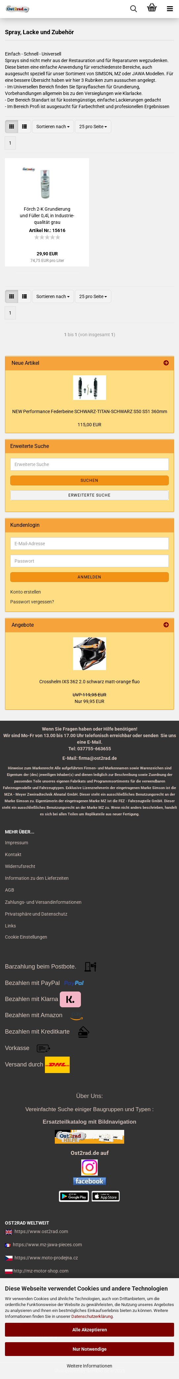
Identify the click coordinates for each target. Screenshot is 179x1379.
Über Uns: (89, 1096)
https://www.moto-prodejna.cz (46, 1257)
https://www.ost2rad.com (41, 1231)
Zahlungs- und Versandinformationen (43, 902)
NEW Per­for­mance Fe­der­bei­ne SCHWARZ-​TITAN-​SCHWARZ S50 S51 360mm (89, 411)
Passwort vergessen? (32, 601)
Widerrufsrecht (20, 866)
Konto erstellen (25, 592)
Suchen (89, 480)
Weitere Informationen (89, 1365)
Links (10, 925)
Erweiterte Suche (89, 495)
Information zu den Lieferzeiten (37, 878)
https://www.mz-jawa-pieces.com (47, 1244)
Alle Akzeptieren (89, 1329)
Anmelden (89, 577)
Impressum (16, 842)
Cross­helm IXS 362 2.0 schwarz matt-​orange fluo (89, 681)
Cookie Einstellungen (26, 937)
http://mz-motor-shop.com (41, 1271)
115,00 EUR (89, 424)
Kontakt (13, 854)
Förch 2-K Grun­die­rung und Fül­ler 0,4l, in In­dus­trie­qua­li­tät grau (47, 215)
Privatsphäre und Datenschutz (36, 914)
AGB (9, 890)
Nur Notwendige (90, 1349)
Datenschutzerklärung (92, 1316)
